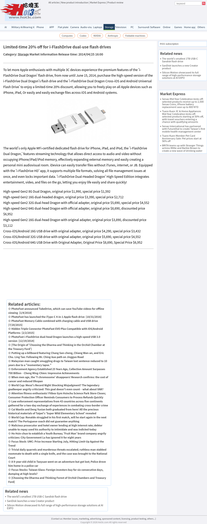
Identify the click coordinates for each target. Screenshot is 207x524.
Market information (44, 54)
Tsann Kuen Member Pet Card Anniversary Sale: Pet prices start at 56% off (182, 138)
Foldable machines (135, 35)
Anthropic (113, 35)
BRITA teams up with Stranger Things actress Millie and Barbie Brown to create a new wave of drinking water (182, 148)
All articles (54, 2)
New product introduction (74, 2)
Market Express (98, 2)
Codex (83, 35)
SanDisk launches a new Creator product (30, 501)
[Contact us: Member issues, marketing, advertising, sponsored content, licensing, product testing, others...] (103, 518)
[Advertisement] (127, 13)
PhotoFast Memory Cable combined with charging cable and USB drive (54, 320)
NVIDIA (97, 35)
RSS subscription (169, 43)
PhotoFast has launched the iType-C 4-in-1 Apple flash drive (48, 316)
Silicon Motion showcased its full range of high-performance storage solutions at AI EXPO (55, 506)
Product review (115, 2)
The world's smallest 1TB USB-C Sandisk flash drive (37, 496)
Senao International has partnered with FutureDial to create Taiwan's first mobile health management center (183, 128)
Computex (67, 35)
